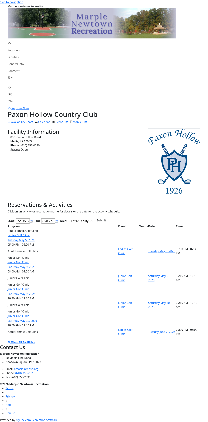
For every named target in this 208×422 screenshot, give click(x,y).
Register (13, 50)
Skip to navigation (11, 2)
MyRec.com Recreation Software (37, 420)
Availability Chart (20, 122)
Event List (61, 122)
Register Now (20, 108)
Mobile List (80, 122)
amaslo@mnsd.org (26, 369)
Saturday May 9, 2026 (21, 267)
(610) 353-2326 (24, 373)
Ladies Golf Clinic (19, 235)
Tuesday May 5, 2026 (21, 240)
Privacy (10, 396)
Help (9, 405)
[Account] (17, 77)
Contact (13, 71)
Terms (9, 388)
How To (10, 413)
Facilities (13, 57)
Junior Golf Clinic (18, 262)
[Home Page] (17, 43)
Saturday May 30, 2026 (22, 321)
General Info (16, 64)
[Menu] (10, 101)
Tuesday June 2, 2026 (161, 332)
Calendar (44, 122)
